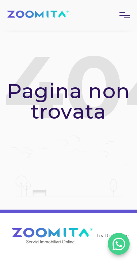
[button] (122, 15)
